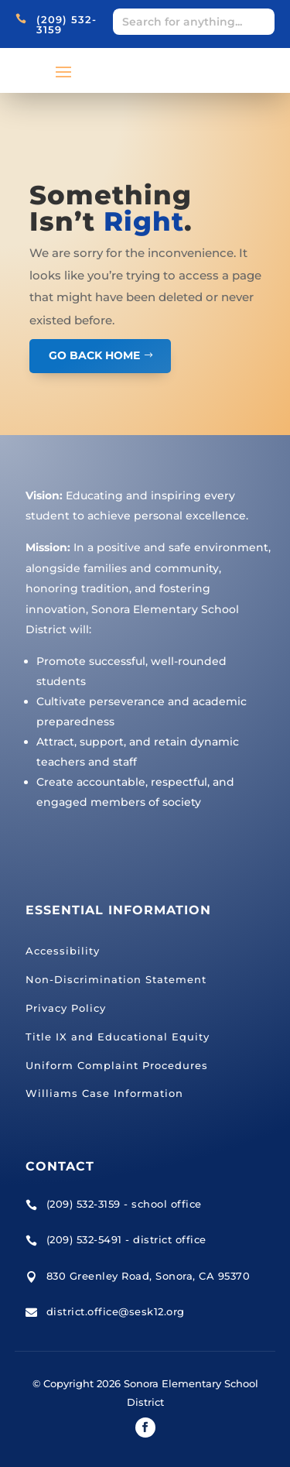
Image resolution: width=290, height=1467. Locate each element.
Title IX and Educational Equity (118, 1036)
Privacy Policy (66, 1008)
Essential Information (118, 910)
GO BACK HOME (94, 355)
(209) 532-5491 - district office (126, 1239)
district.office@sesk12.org (115, 1311)
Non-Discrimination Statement (116, 979)
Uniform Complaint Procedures (117, 1065)
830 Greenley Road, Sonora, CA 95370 (148, 1276)
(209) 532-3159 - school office (124, 1204)
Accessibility (63, 950)
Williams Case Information (104, 1093)
